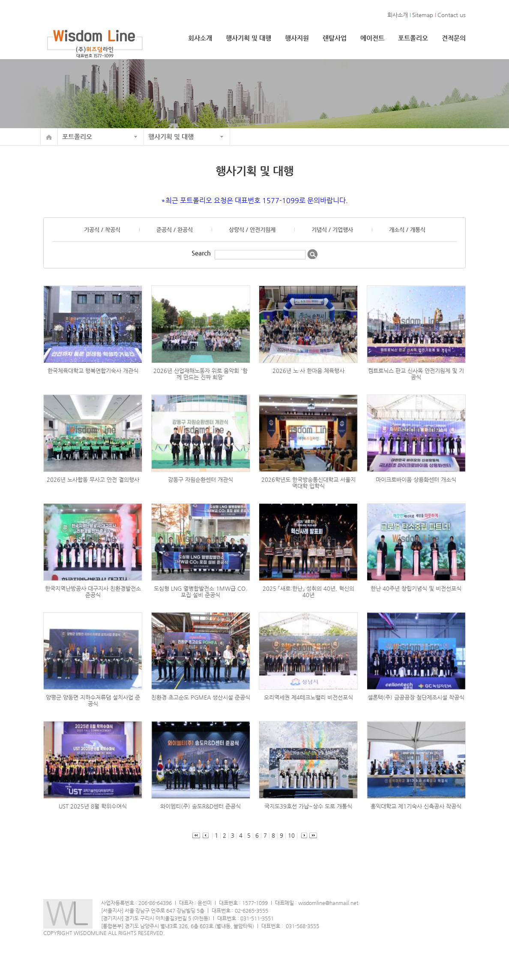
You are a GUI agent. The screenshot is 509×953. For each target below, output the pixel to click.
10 (289, 835)
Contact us (451, 15)
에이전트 (372, 38)
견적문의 (454, 38)
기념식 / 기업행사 (332, 229)
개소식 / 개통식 (407, 229)
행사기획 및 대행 (248, 38)
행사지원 (297, 38)
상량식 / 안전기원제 (252, 229)
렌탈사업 (335, 38)
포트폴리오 (413, 38)
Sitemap (422, 15)
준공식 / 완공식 (174, 229)
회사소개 (397, 15)
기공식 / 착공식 (102, 229)
